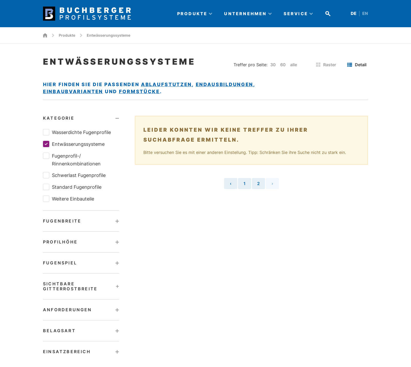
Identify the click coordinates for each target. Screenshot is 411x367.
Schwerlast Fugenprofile (74, 175)
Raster (326, 64)
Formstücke (139, 91)
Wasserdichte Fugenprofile (77, 132)
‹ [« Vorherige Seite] (230, 183)
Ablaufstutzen (166, 84)
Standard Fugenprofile (72, 187)
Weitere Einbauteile (68, 199)
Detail (356, 64)
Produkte (67, 35)
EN (365, 13)
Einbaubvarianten (73, 91)
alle (293, 64)
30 (273, 64)
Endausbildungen (224, 84)
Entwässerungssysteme (74, 144)
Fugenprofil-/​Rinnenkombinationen (72, 159)
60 (283, 64)
